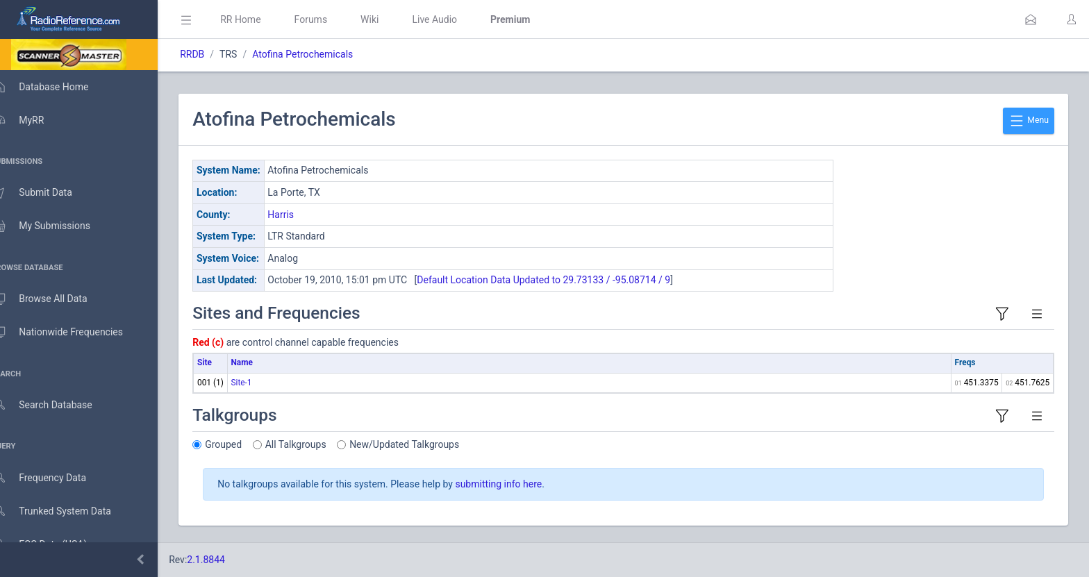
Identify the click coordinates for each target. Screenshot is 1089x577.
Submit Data (46, 193)
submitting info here (518, 484)
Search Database (56, 405)
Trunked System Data (65, 511)
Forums (330, 19)
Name (261, 362)
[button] (1031, 19)
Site (224, 362)
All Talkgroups (316, 444)
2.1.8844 (226, 559)
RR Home (260, 19)
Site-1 (261, 382)
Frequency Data (53, 478)
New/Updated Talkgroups (424, 444)
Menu (1028, 120)
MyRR (32, 120)
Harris (301, 214)
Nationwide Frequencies (71, 332)
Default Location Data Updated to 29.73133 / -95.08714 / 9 (563, 279)
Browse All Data (53, 299)
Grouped (243, 444)
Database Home (54, 87)
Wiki (390, 19)
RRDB (212, 54)
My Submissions (55, 226)
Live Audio (454, 19)
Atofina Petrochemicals (322, 54)
